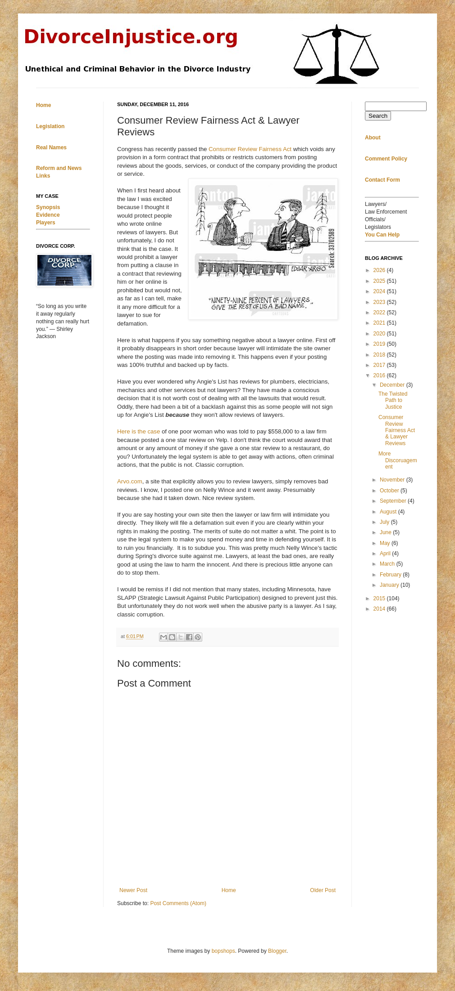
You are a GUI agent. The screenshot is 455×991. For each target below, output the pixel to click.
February (391, 574)
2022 (380, 312)
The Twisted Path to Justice (392, 400)
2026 (380, 270)
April (386, 553)
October (390, 490)
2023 (380, 302)
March (388, 564)
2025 (380, 281)
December (393, 385)
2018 (380, 355)
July (385, 522)
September (394, 501)
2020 (380, 333)
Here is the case (139, 431)
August (389, 512)
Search (378, 115)
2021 (380, 323)
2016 (380, 375)
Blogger (277, 951)
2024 (380, 291)
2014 (380, 609)
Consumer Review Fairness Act (250, 149)
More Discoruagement (397, 460)
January (390, 585)
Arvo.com (129, 481)
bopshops (223, 951)
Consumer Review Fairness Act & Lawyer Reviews (396, 430)
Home (229, 890)
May (385, 543)
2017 (380, 365)
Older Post (323, 890)
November (393, 480)
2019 (380, 344)
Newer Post (133, 890)
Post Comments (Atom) (178, 903)
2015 (380, 598)
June (386, 532)
